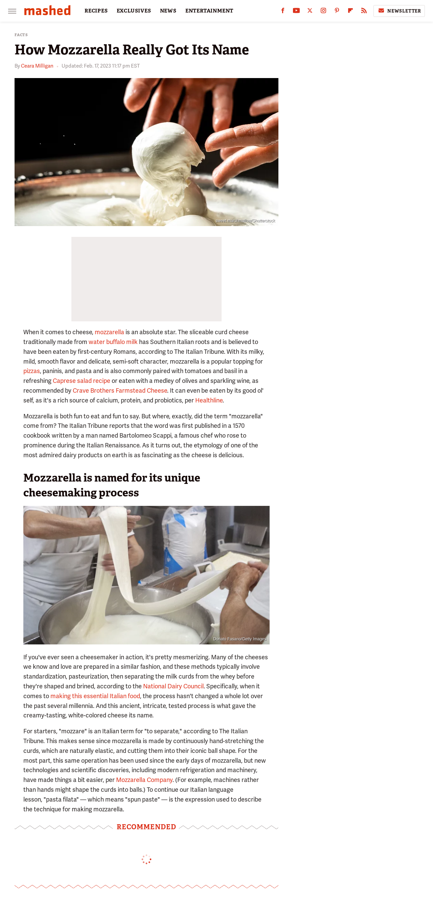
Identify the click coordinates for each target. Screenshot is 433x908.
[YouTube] (296, 12)
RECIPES (96, 10)
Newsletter (399, 11)
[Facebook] (283, 12)
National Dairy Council (173, 686)
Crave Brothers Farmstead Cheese (120, 390)
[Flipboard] (350, 12)
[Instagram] (323, 12)
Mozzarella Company (144, 780)
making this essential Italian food (95, 696)
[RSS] (364, 12)
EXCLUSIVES (134, 10)
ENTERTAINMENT (209, 10)
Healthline (209, 400)
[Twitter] (310, 12)
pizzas (31, 371)
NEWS (168, 10)
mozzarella (109, 332)
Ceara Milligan (37, 66)
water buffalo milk (113, 342)
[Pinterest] (337, 12)
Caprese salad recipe (81, 381)
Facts (21, 35)
